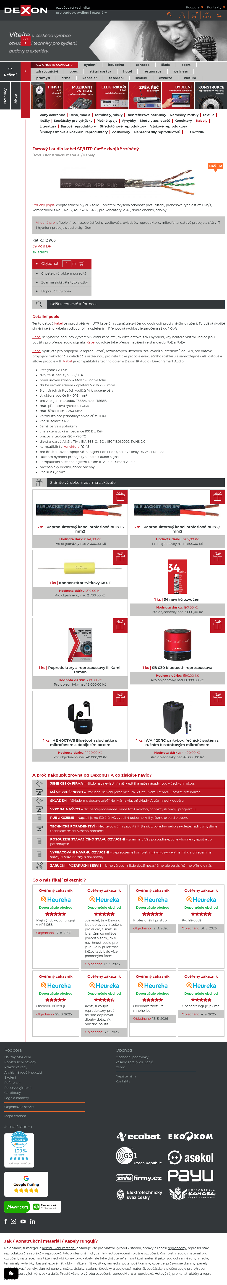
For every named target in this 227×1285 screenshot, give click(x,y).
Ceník (120, 1067)
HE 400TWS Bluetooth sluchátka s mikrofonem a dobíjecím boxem (80, 742)
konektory (71, 447)
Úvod (36, 155)
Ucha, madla (79, 115)
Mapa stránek (15, 1116)
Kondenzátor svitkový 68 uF (80, 583)
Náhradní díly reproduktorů (157, 132)
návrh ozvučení (163, 852)
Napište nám (126, 1076)
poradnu (160, 826)
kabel (58, 323)
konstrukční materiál (59, 1248)
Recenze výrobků (17, 1088)
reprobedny (177, 1248)
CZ (219, 15)
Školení (10, 1077)
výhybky (27, 1263)
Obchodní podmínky (132, 1057)
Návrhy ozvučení (17, 1057)
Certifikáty (12, 1093)
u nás (207, 866)
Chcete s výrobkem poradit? (63, 273)
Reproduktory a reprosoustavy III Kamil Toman (80, 670)
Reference (12, 1083)
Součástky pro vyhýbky (73, 121)
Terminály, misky (108, 115)
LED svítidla (194, 132)
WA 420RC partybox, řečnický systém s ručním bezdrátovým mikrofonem (177, 742)
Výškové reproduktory (168, 126)
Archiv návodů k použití (23, 1072)
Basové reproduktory (78, 126)
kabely (88, 1258)
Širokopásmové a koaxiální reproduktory (74, 132)
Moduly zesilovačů (155, 121)
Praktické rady (15, 1067)
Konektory (183, 121)
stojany (92, 1269)
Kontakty (214, 7)
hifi (65, 1253)
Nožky (45, 121)
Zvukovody (121, 132)
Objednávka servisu (19, 1107)
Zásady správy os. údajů (134, 1062)
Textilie (208, 115)
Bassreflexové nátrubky (146, 115)
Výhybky (129, 121)
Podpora (193, 7)
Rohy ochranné (52, 115)
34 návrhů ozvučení (177, 599)
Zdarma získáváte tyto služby (64, 282)
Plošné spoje (107, 121)
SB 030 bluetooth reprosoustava (177, 668)
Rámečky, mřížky (184, 115)
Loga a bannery (16, 1098)
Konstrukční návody (20, 1062)
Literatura (48, 126)
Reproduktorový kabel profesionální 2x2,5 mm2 (177, 529)
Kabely (201, 121)
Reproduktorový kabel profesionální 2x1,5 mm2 (80, 529)
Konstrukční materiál (62, 155)
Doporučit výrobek (56, 291)
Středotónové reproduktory (123, 126)
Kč (207, 14)
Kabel (36, 337)
